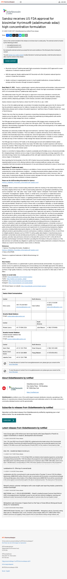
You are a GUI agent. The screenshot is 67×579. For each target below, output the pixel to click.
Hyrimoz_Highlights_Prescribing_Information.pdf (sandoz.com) (20, 182)
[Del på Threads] (17, 35)
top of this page (13, 364)
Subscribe (9, 420)
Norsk (3, 571)
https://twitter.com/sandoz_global (16, 279)
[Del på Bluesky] (20, 35)
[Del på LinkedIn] (10, 35)
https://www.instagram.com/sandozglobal (21, 283)
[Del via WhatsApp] (23, 35)
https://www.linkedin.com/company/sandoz (19, 277)
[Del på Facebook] (7, 35)
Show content (10, 61)
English (8, 571)
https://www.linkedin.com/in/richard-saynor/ (33, 286)
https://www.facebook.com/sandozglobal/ (20, 281)
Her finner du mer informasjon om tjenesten (14, 543)
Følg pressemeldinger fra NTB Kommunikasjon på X (16, 561)
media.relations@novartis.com (16, 316)
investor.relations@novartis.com (16, 339)
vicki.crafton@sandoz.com (54, 307)
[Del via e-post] (26, 35)
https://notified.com (33, 392)
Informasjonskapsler (7, 564)
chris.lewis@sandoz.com (23, 307)
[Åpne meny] (21, 2)
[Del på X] (13, 35)
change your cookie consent (16, 55)
